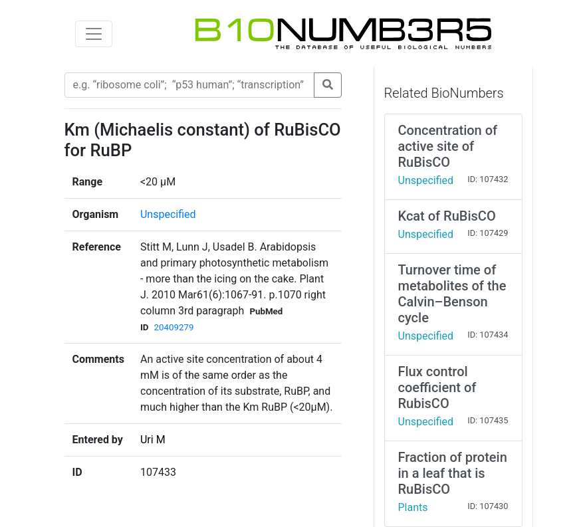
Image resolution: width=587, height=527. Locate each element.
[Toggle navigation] (93, 34)
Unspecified (168, 214)
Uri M (153, 439)
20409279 (174, 327)
